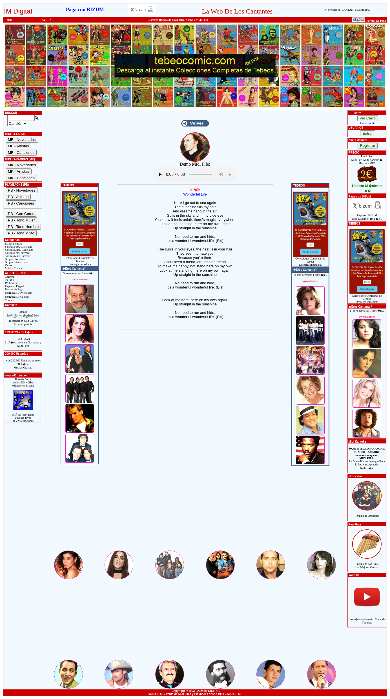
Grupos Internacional (16, 262)
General (9, 276)
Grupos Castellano (14, 259)
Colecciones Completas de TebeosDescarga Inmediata (79, 260)
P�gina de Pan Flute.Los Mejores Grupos (367, 562)
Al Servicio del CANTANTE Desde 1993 (347, 9)
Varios (8, 265)
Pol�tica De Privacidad (18, 292)
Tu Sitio (9, 279)
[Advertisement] (195, 510)
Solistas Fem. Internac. (17, 252)
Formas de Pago (13, 289)
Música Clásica (13, 268)
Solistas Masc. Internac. (17, 256)
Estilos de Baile (13, 243)
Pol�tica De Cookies (17, 296)
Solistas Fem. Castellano (18, 246)
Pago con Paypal (14, 286)
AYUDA (47, 19)
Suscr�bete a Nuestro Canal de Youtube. (367, 617)
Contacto (9, 300)
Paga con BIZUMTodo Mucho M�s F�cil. (367, 215)
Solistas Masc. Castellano (18, 249)
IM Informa (11, 283)
